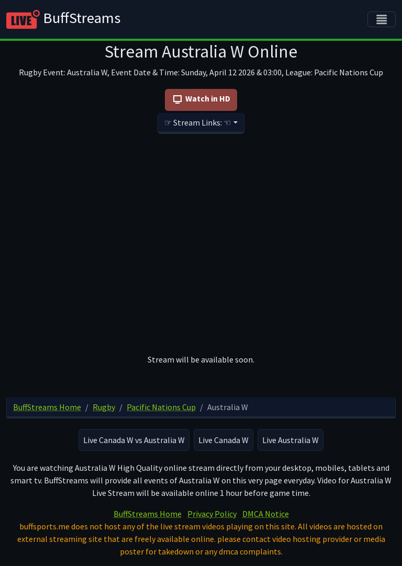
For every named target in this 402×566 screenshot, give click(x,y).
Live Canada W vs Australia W (134, 440)
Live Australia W (290, 440)
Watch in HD (201, 99)
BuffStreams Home (47, 407)
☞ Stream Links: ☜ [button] (197, 122)
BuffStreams (63, 19)
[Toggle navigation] (381, 19)
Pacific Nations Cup (161, 407)
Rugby (104, 407)
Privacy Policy (212, 513)
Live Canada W (223, 440)
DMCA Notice (265, 513)
